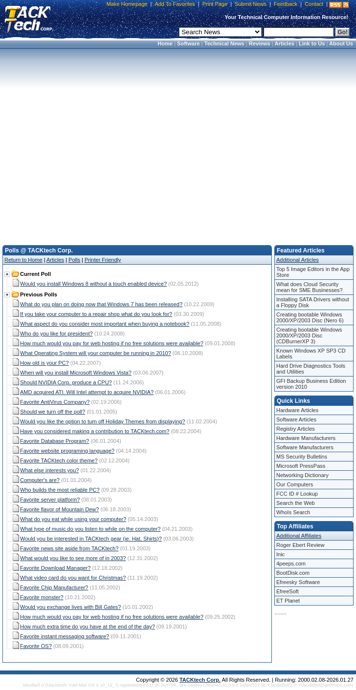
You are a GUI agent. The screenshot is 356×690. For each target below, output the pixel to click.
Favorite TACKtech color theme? (59, 460)
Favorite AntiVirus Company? (54, 402)
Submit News (251, 4)
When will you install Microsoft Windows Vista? (76, 373)
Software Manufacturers (305, 447)
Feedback (285, 4)
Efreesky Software (298, 582)
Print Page (214, 4)
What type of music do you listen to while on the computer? (90, 529)
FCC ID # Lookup (297, 494)
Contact (314, 4)
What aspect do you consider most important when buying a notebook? (104, 324)
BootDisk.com (293, 573)
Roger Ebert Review (300, 545)
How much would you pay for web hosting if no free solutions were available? (111, 343)
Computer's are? (40, 480)
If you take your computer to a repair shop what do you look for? (96, 314)
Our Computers (294, 484)
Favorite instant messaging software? (64, 636)
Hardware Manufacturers (305, 438)
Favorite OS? (36, 646)
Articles (284, 43)
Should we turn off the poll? (52, 412)
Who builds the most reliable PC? (60, 490)
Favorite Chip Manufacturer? (54, 587)
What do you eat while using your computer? (73, 519)
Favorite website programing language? (67, 451)
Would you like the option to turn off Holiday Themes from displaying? (102, 421)
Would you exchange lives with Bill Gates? (70, 607)
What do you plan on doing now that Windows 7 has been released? (101, 304)
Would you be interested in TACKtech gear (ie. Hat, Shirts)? (91, 539)
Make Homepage (127, 4)
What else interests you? (49, 470)
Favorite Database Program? (54, 441)
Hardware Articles (297, 410)
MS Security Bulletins (301, 457)
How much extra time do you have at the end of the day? (87, 626)
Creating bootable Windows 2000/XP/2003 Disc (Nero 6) (310, 317)
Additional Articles (297, 260)
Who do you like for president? (56, 333)
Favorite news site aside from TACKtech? (69, 548)
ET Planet (288, 601)
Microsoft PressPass (300, 466)
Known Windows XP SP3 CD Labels (311, 353)
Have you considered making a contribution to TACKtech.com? (94, 431)
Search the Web (295, 503)
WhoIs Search (293, 512)
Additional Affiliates (298, 536)
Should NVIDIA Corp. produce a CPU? (66, 382)
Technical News (224, 43)
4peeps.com (291, 563)
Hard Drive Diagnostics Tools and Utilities (310, 369)
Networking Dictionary (302, 475)
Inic (280, 554)
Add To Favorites (175, 4)
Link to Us (312, 43)
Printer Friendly (103, 260)
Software (188, 43)
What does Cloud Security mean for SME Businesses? (309, 287)
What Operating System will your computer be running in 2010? (95, 353)
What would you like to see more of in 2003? (73, 558)
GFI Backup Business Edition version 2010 (311, 384)
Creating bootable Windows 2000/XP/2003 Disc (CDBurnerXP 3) (309, 335)
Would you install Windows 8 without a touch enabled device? (93, 284)
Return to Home (23, 260)
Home (165, 43)
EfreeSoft (287, 591)
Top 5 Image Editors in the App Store (313, 272)
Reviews (259, 43)
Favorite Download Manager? (55, 568)
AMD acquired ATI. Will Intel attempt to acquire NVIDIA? (87, 392)
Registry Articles (295, 429)
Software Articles (296, 419)
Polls (74, 260)
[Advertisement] (176, 143)
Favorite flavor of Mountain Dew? (59, 509)
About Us (341, 43)
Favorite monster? (42, 597)
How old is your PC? (44, 363)
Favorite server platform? (50, 499)
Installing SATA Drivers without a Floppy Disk (312, 302)
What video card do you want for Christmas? (73, 578)
